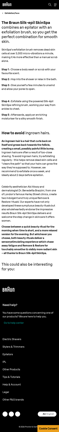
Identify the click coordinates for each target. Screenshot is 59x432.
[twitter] (5, 414)
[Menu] (55, 5)
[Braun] (7, 4)
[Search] (49, 4)
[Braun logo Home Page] (7, 4)
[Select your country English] (47, 414)
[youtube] (17, 414)
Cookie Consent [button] (48, 428)
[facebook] (11, 414)
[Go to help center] (13, 323)
